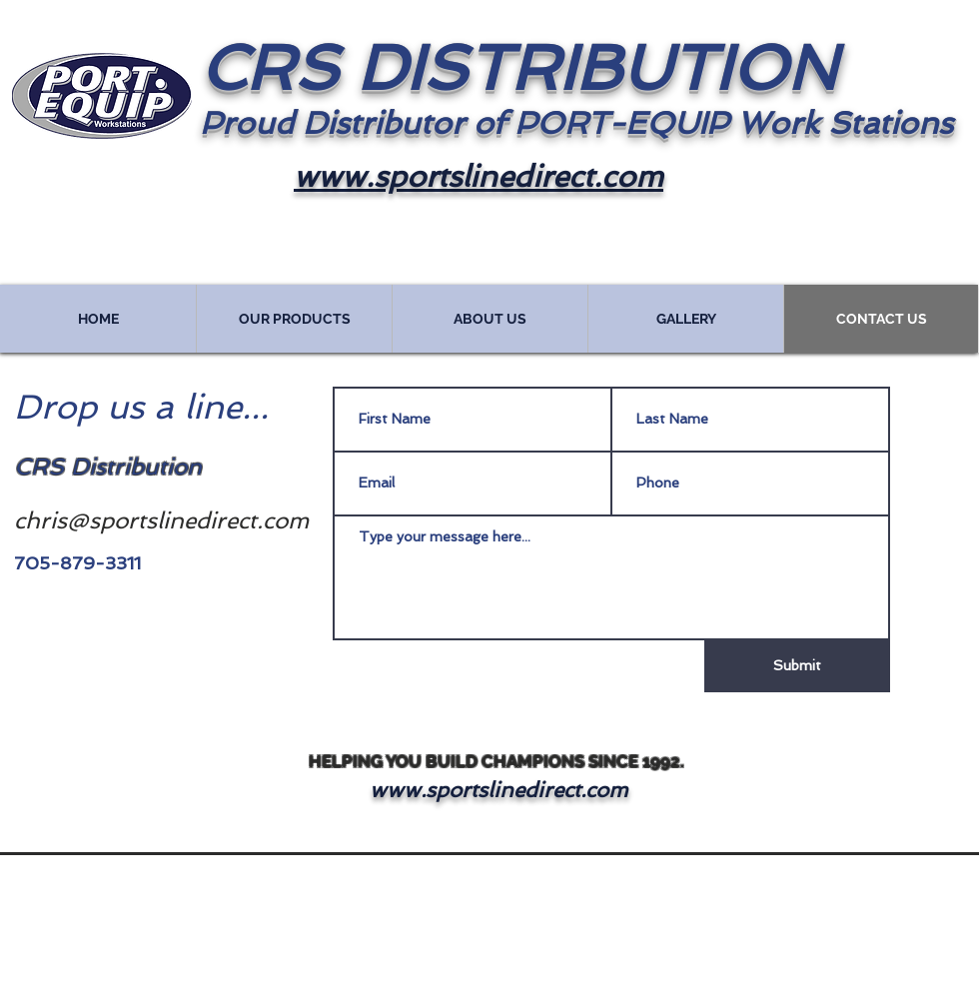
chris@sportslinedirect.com (161, 519)
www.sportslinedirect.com (499, 789)
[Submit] (797, 666)
